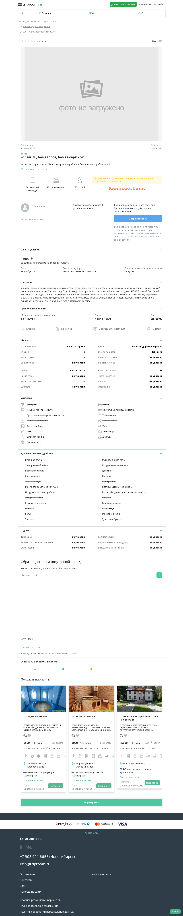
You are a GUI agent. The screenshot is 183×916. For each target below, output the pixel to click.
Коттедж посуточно (35, 716)
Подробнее (56, 785)
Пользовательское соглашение (39, 906)
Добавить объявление (123, 4)
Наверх (175, 911)
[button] (159, 4)
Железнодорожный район (36, 26)
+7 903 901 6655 (34, 856)
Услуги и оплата (101, 874)
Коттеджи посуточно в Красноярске (38, 21)
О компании (27, 874)
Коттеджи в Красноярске (34, 164)
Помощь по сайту (30, 891)
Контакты (26, 880)
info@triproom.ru (35, 863)
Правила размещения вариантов (40, 900)
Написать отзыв (32, 647)
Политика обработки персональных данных (47, 911)
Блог (22, 886)
